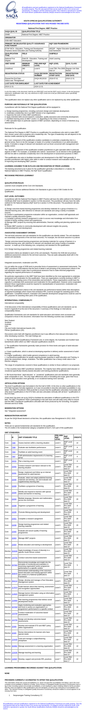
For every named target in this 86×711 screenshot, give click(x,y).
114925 (14, 594)
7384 (14, 452)
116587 (14, 659)
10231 (14, 461)
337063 (14, 565)
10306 (14, 627)
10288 (14, 506)
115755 (14, 620)
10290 (14, 480)
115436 (14, 653)
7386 (14, 443)
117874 (14, 588)
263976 (14, 574)
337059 (14, 607)
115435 (14, 640)
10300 (14, 532)
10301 (14, 519)
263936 (14, 551)
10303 (14, 538)
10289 (14, 486)
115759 (14, 614)
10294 (14, 493)
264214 (14, 581)
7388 (14, 447)
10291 (14, 473)
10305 (14, 633)
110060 (14, 601)
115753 (14, 558)
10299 (14, 525)
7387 (14, 457)
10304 (14, 545)
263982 (14, 646)
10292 (14, 467)
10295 (14, 512)
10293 (14, 499)
